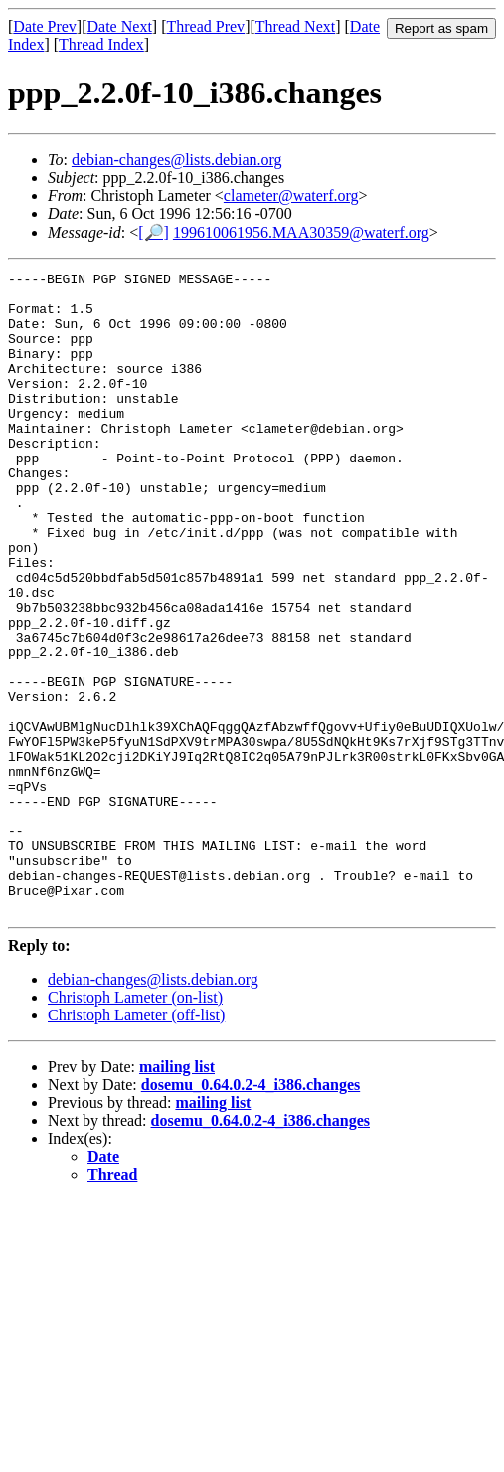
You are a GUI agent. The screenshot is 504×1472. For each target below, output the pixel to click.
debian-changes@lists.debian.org (177, 159)
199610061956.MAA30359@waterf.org (301, 232)
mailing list (177, 1195)
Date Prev (45, 26)
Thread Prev (205, 26)
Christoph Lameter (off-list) (136, 1143)
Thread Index (101, 44)
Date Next (119, 26)
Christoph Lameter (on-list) (135, 1125)
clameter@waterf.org (291, 195)
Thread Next (295, 26)
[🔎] (153, 232)
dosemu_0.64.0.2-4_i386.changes (250, 1212)
